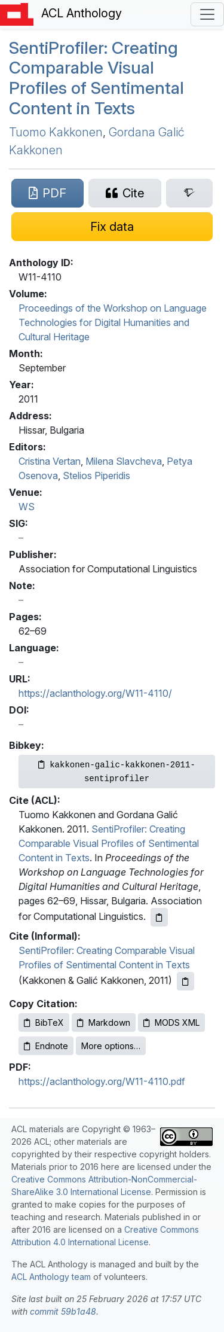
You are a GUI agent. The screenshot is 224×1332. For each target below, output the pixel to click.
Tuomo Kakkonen (56, 132)
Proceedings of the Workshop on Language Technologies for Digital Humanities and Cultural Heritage (113, 322)
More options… (110, 1046)
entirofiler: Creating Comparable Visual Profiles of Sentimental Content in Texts (96, 78)
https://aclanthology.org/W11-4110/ (95, 693)
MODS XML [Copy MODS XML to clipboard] (171, 1022)
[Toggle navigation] (207, 14)
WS (27, 507)
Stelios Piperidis (96, 475)
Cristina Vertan (50, 461)
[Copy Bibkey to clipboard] (117, 771)
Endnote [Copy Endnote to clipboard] (46, 1046)
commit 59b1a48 (63, 1311)
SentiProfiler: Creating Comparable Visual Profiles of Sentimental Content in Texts (109, 843)
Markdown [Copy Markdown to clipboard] (103, 1022)
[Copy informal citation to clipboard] (185, 981)
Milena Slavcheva (123, 461)
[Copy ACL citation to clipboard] (159, 917)
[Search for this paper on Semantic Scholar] (189, 193)
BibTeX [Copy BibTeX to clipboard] (44, 1022)
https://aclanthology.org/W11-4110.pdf (102, 1081)
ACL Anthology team (51, 1277)
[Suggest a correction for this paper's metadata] (112, 226)
